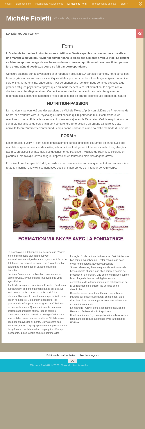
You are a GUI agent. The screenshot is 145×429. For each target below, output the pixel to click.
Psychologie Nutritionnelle (49, 3)
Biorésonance (23, 3)
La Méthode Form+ (77, 3)
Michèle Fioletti (28, 18)
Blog (123, 3)
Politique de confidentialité (61, 355)
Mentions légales (89, 355)
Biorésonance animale (104, 3)
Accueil (8, 3)
